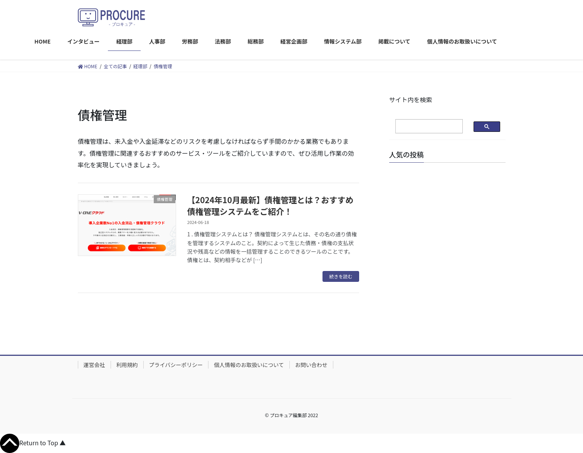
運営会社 (94, 365)
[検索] (423, 126)
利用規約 (127, 365)
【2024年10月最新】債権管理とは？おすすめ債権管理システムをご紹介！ (270, 205)
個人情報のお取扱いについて (249, 365)
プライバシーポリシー (176, 365)
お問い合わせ (311, 365)
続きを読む (340, 276)
